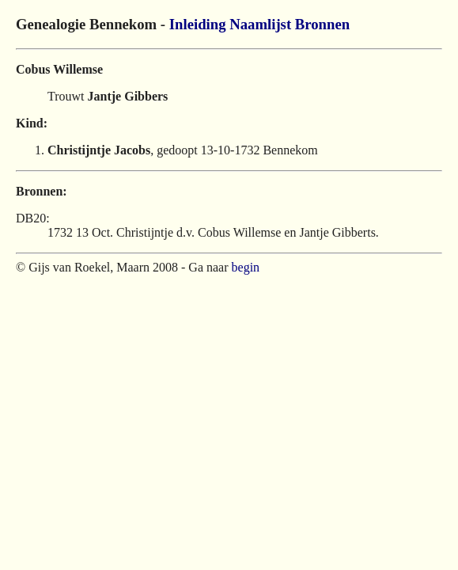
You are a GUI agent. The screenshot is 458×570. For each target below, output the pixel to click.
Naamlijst (260, 24)
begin (246, 267)
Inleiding (197, 24)
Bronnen (322, 24)
